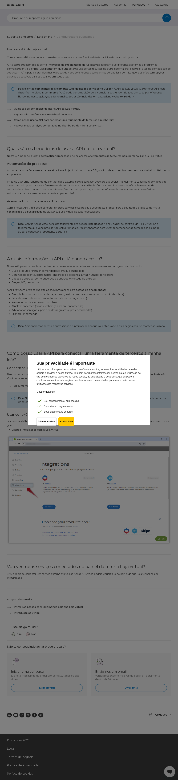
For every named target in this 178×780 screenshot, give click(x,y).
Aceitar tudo (67, 422)
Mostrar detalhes (46, 391)
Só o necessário (46, 422)
